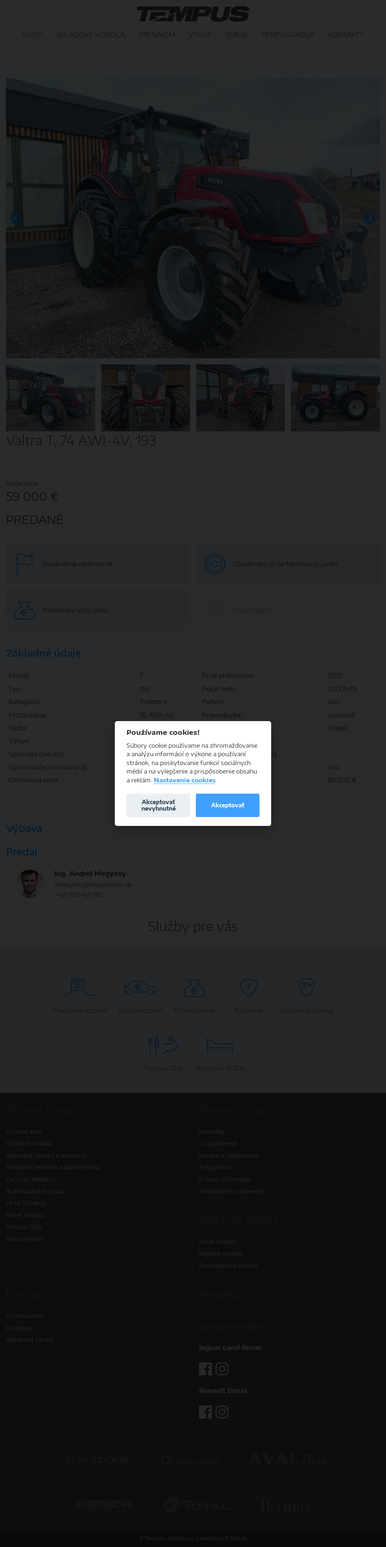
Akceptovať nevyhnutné (158, 805)
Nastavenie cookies (185, 780)
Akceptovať (227, 805)
